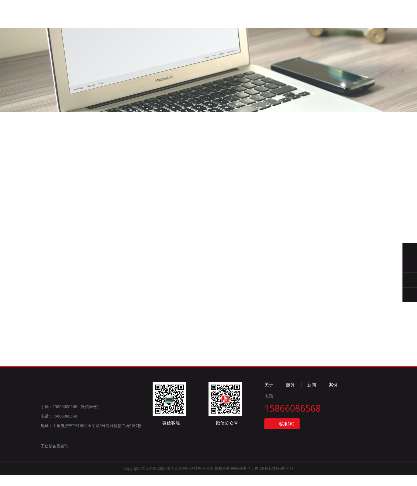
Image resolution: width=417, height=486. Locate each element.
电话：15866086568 (59, 427)
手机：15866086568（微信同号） (71, 417)
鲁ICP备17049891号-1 (274, 479)
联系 (255, 20)
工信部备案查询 (54, 457)
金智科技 (36, 14)
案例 (228, 19)
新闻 (200, 18)
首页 (118, 17)
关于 (145, 17)
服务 (173, 18)
